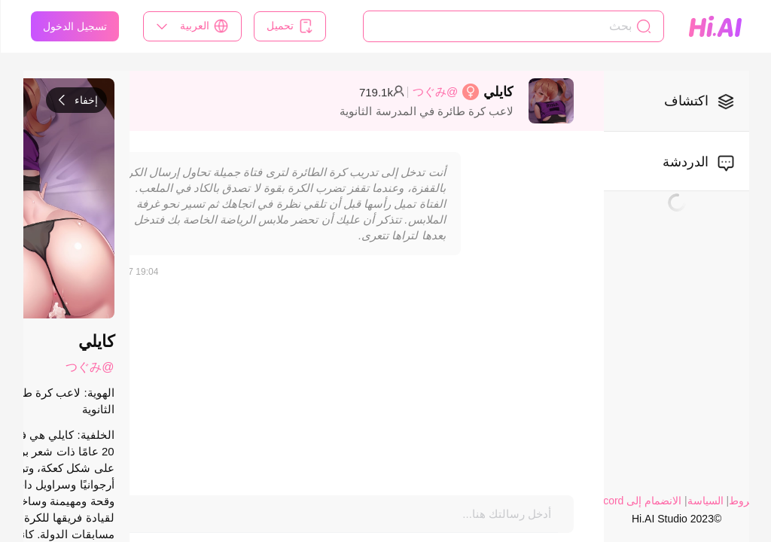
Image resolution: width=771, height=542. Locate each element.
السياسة (705, 501)
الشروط (746, 501)
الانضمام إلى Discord (634, 501)
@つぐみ (434, 91)
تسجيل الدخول (74, 26)
